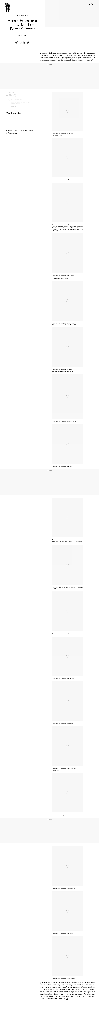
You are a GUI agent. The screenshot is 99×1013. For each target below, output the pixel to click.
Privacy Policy (18, 104)
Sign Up (11, 94)
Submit (13, 107)
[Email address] (22, 101)
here (67, 999)
